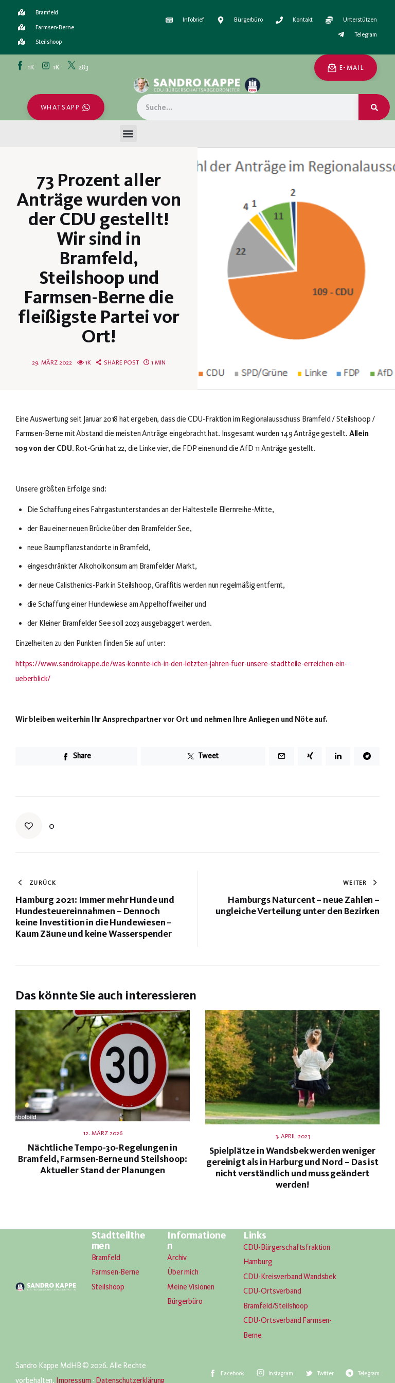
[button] (128, 133)
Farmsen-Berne (115, 1272)
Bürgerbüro (185, 1301)
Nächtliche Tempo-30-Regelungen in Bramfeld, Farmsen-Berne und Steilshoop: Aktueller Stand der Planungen (102, 1159)
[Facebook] (26, 66)
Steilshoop (108, 1286)
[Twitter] (78, 66)
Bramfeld (106, 1257)
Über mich (183, 1272)
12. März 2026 (102, 1133)
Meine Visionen (190, 1286)
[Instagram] (51, 66)
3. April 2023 (292, 1136)
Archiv (177, 1257)
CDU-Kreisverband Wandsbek (289, 1276)
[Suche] (374, 107)
